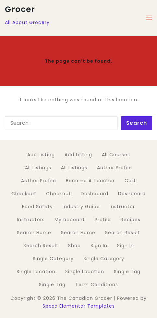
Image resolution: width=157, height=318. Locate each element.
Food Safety (37, 206)
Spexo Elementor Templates (78, 306)
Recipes (130, 219)
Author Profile (114, 167)
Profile (103, 219)
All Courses (116, 154)
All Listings (38, 167)
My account (69, 219)
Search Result (122, 232)
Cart (130, 180)
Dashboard (94, 193)
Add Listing (41, 154)
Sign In (99, 245)
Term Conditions (96, 284)
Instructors (31, 219)
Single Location (36, 271)
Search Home (34, 232)
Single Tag (127, 271)
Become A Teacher (90, 180)
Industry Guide (81, 206)
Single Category (53, 258)
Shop (74, 245)
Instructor (122, 206)
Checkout (23, 193)
